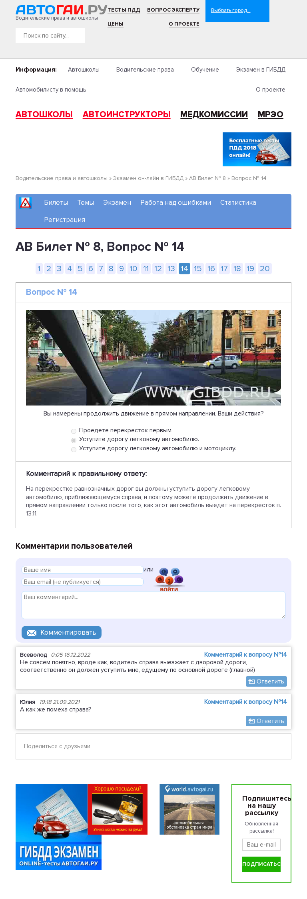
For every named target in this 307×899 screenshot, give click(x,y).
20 (265, 269)
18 (237, 269)
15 (198, 269)
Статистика (238, 202)
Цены (116, 24)
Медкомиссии (214, 115)
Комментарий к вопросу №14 (245, 655)
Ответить (270, 681)
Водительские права (145, 69)
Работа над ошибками (175, 202)
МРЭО (270, 115)
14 (184, 269)
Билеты (56, 202)
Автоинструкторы (127, 115)
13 (171, 269)
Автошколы (84, 69)
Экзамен (117, 202)
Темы (85, 202)
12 (158, 269)
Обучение (205, 69)
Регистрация (64, 220)
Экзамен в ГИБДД (260, 69)
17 (224, 269)
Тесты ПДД (124, 10)
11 (146, 269)
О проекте (184, 24)
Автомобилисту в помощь (51, 89)
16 (211, 269)
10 (134, 269)
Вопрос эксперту (173, 10)
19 (250, 269)
